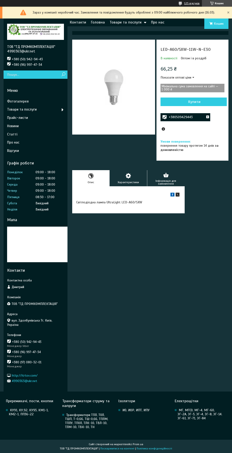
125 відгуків (192, 3)
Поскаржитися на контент (117, 448)
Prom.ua (138, 444)
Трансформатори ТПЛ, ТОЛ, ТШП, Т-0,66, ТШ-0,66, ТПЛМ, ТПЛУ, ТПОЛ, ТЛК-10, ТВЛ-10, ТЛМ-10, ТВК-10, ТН (86, 421)
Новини (13, 126)
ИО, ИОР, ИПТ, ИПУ (136, 410)
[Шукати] (63, 74)
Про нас (157, 22)
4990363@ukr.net (24, 381)
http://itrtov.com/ (25, 375)
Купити (194, 101)
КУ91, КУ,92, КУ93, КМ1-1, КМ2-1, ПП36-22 (29, 412)
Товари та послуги (126, 22)
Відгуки (13, 151)
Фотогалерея (18, 101)
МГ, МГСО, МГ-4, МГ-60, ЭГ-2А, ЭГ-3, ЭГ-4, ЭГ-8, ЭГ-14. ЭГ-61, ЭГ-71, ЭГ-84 (200, 414)
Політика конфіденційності (154, 448)
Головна (98, 22)
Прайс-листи (17, 118)
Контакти (78, 22)
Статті (12, 134)
